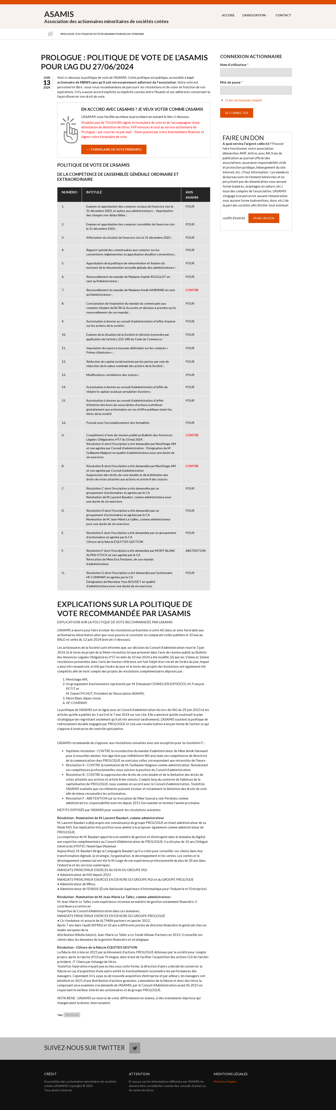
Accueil (228, 15)
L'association (254, 15)
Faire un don (263, 218)
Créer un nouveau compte (243, 100)
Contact (283, 15)
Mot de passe (231, 82)
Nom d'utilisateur (234, 65)
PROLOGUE (71, 1014)
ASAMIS (59, 14)
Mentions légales (225, 1081)
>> (113, 149)
